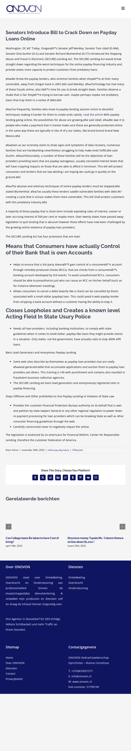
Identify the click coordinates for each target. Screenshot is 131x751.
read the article (93, 114)
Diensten (11, 668)
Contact (10, 673)
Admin (15, 450)
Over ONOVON (15, 663)
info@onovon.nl (81, 676)
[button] (8, 526)
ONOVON (12, 577)
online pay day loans (58, 450)
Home (9, 657)
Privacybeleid (14, 679)
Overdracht (75, 583)
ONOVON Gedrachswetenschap (88, 657)
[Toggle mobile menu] (123, 8)
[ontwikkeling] (96, 577)
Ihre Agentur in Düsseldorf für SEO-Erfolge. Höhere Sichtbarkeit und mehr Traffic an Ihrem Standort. (33, 624)
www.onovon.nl (82, 681)
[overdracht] (96, 585)
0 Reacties (77, 450)
